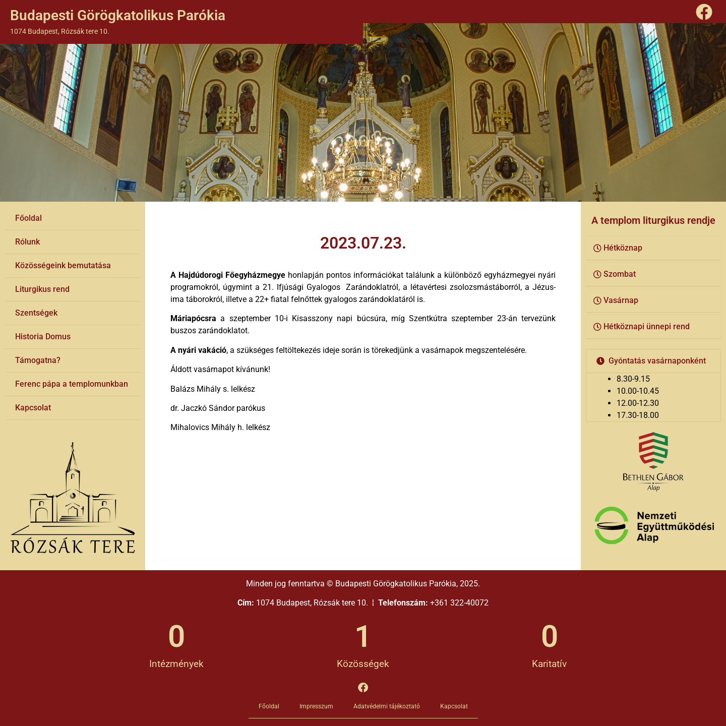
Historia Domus (43, 336)
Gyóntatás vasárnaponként (657, 361)
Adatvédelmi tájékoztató (386, 706)
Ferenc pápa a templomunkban (71, 384)
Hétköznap (622, 248)
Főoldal (28, 218)
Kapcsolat (33, 407)
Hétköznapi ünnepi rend (646, 326)
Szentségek (36, 313)
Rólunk (27, 242)
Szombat (619, 274)
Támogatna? (37, 360)
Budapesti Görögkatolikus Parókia (117, 15)
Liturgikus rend (42, 289)
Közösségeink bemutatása (63, 265)
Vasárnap (620, 300)
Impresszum (316, 706)
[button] (653, 248)
